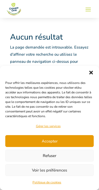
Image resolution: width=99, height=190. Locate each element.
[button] (91, 72)
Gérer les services (48, 126)
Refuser (49, 155)
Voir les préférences (49, 170)
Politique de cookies (46, 182)
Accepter (50, 141)
